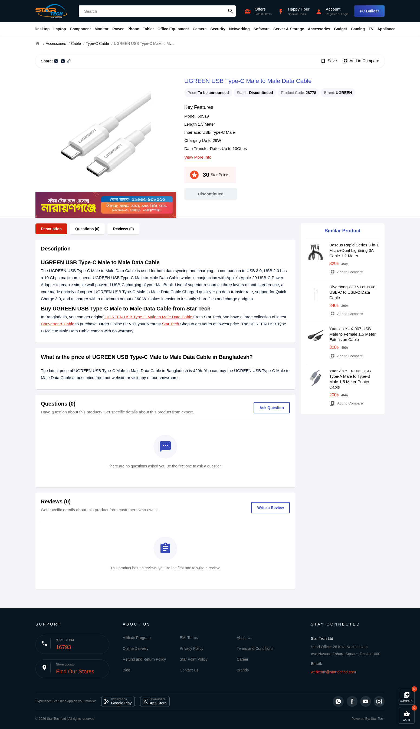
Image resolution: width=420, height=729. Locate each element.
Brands (243, 670)
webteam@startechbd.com (333, 672)
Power (118, 29)
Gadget (340, 29)
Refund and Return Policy (144, 659)
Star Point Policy (194, 659)
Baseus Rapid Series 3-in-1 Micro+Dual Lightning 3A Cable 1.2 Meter (354, 250)
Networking (239, 29)
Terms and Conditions (255, 648)
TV (371, 29)
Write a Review (270, 508)
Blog (126, 670)
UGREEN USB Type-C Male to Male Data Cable (148, 317)
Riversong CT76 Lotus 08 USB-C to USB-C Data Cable (352, 292)
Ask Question (272, 408)
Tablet (148, 29)
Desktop (42, 29)
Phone (133, 29)
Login (345, 14)
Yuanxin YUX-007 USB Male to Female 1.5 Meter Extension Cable (352, 334)
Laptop (59, 29)
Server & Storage (288, 29)
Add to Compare (360, 61)
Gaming (358, 29)
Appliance (386, 29)
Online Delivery (136, 648)
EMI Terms (189, 638)
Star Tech (170, 324)
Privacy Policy (191, 648)
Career (242, 659)
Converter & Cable (57, 324)
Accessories (319, 29)
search (230, 11)
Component (80, 29)
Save (328, 61)
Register (331, 14)
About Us (244, 638)
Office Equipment (173, 29)
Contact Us (189, 670)
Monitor (102, 29)
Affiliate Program (137, 638)
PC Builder (369, 11)
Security (217, 29)
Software (262, 29)
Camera (199, 29)
